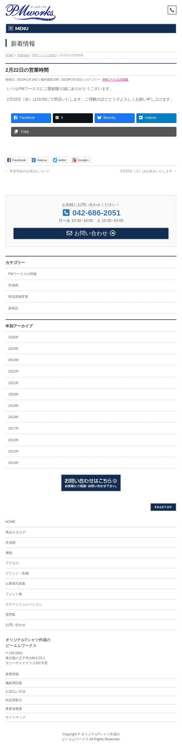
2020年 (13, 394)
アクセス (12, 563)
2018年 (13, 417)
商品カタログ (15, 532)
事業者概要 (14, 709)
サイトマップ (15, 717)
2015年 (13, 451)
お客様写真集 (15, 583)
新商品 (13, 308)
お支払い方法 (15, 692)
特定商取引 (14, 700)
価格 (9, 553)
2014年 (13, 463)
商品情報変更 (18, 297)
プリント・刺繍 (17, 573)
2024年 (13, 349)
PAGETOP (163, 507)
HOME (10, 522)
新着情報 (12, 674)
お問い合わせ (15, 625)
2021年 (13, 383)
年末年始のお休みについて (28, 171)
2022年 (13, 371)
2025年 (13, 337)
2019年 (13, 406)
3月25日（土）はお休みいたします (148, 171)
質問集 (10, 615)
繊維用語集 (14, 683)
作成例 (13, 285)
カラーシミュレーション (24, 604)
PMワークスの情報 (116, 79)
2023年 (13, 360)
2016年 (13, 440)
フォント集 (14, 594)
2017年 (13, 428)
